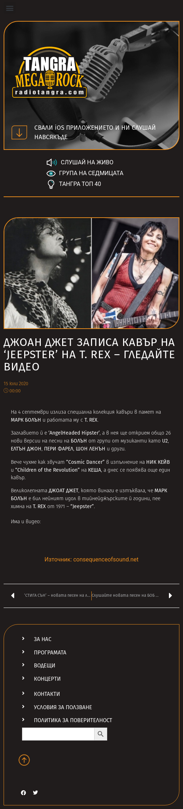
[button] (10, 8)
